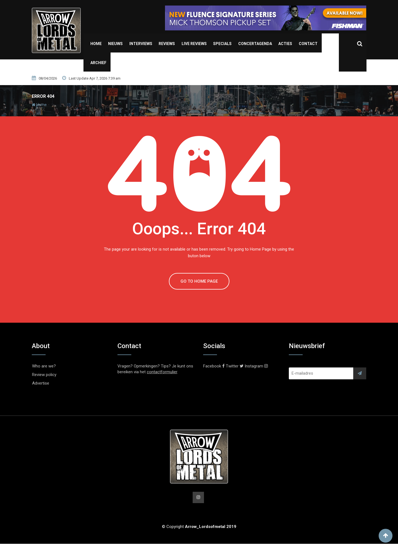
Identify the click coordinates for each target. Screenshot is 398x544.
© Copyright (199, 526)
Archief (98, 63)
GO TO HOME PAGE (199, 281)
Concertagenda (255, 43)
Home (96, 43)
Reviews (167, 43)
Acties (285, 43)
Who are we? (44, 366)
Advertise (40, 383)
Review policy (44, 374)
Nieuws (115, 43)
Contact (308, 43)
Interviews (140, 43)
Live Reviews (194, 43)
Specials (222, 43)
